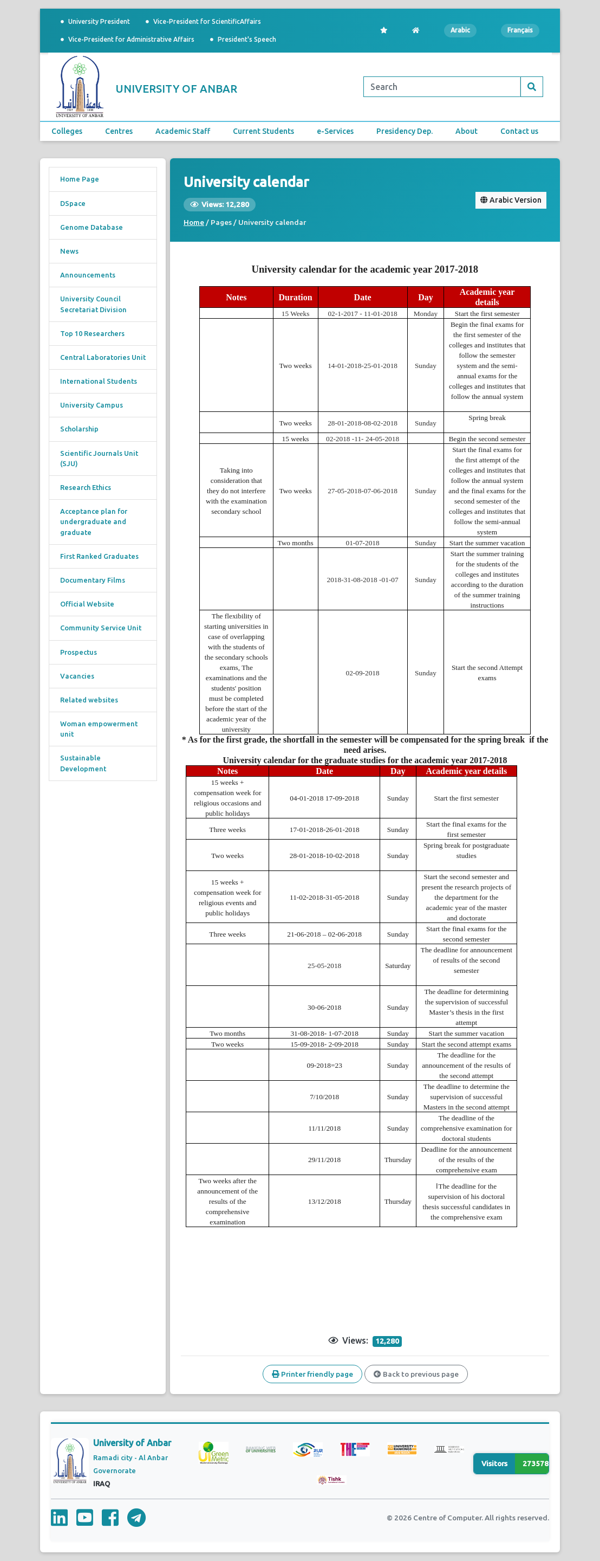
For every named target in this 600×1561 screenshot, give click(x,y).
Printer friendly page (312, 1374)
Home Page (79, 179)
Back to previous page (416, 1374)
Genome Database (91, 227)
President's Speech (243, 39)
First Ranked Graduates (99, 556)
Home (194, 222)
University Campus (91, 405)
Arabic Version (511, 200)
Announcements (87, 275)
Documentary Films (92, 580)
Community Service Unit (100, 627)
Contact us (519, 131)
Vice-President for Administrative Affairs (127, 39)
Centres (119, 131)
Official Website (87, 604)
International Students (98, 381)
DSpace (73, 203)
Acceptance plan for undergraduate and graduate (93, 521)
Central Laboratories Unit (103, 357)
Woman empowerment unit (99, 729)
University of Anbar (132, 1443)
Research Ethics (85, 487)
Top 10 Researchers (92, 333)
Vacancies (77, 676)
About (466, 131)
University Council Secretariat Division (93, 304)
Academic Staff (182, 131)
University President (95, 21)
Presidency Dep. (404, 131)
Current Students (263, 131)
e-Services (335, 131)
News (69, 251)
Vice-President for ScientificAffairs (203, 21)
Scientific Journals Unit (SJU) (99, 458)
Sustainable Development (83, 763)
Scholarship (79, 429)
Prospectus (78, 652)
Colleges (66, 131)
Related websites (89, 700)
